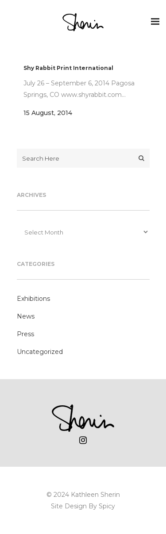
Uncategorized (40, 352)
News (26, 316)
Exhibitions (33, 299)
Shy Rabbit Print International (68, 68)
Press (25, 334)
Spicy (107, 506)
